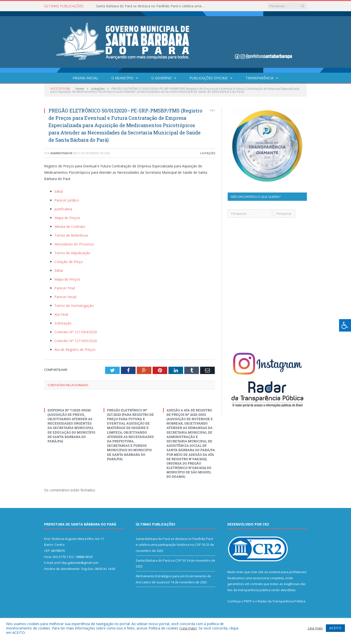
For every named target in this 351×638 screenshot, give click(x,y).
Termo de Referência (71, 235)
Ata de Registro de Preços (75, 349)
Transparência (259, 78)
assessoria (261, 578)
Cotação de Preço (68, 261)
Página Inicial (85, 78)
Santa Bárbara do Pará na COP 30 (161, 560)
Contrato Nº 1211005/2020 (75, 340)
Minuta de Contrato (69, 226)
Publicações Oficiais (209, 78)
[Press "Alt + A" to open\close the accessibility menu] (345, 325)
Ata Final (61, 314)
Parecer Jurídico (66, 200)
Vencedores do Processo (74, 244)
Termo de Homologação (74, 305)
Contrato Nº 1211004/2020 (75, 332)
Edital (58, 191)
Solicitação (62, 323)
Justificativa (63, 209)
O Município (122, 78)
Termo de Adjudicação (72, 253)
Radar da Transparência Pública (281, 601)
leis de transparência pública (248, 590)
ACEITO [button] (335, 628)
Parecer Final (64, 288)
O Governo (161, 78)
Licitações (207, 153)
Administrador (61, 153)
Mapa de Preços (67, 217)
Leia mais (188, 628)
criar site (257, 572)
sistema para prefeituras (287, 572)
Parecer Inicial (65, 296)
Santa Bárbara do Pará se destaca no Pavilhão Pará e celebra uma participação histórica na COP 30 (152, 6)
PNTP (248, 601)
